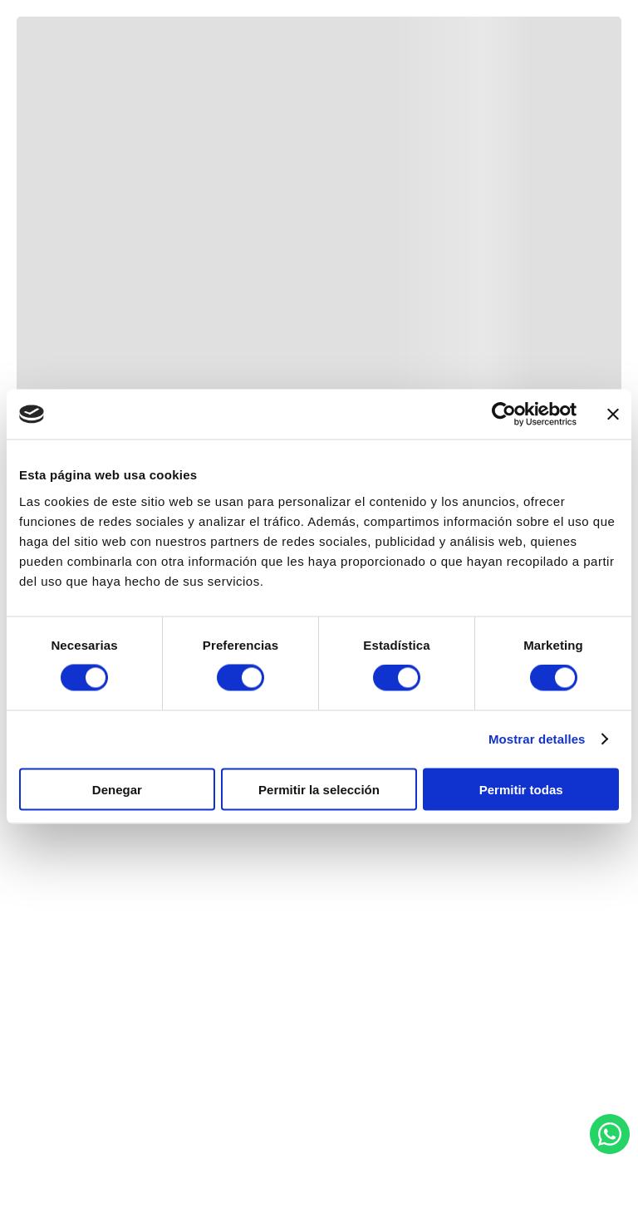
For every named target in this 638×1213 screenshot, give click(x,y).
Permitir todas (521, 789)
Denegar (117, 789)
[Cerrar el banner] (613, 414)
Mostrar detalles (537, 739)
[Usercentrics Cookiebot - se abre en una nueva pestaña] (504, 414)
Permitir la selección (319, 789)
